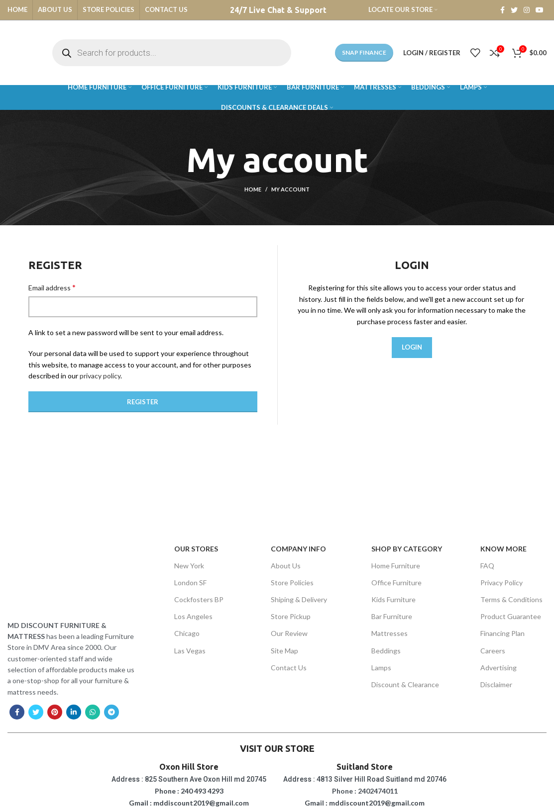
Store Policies (292, 582)
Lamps (381, 667)
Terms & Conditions (511, 599)
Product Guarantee (510, 616)
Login (412, 347)
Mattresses (389, 633)
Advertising (498, 667)
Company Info (298, 548)
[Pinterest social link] (54, 712)
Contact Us (289, 667)
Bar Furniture (391, 616)
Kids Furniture (393, 599)
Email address (52, 287)
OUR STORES (196, 548)
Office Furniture (396, 582)
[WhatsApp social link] (92, 712)
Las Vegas (190, 650)
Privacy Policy (501, 582)
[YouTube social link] (540, 9)
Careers (492, 650)
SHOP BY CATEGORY (406, 548)
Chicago (187, 633)
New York (189, 565)
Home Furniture (395, 565)
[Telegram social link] (111, 712)
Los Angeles (193, 616)
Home (252, 189)
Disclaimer (496, 684)
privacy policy (100, 375)
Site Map (284, 650)
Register (142, 402)
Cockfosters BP (198, 599)
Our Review (289, 633)
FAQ (487, 565)
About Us (286, 565)
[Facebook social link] (502, 9)
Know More (503, 548)
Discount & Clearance (405, 684)
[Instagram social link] (527, 9)
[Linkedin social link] (73, 712)
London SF (190, 582)
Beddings (386, 650)
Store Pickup (291, 616)
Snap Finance (364, 52)
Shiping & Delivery (299, 599)
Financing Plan (502, 633)
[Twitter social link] (514, 9)
